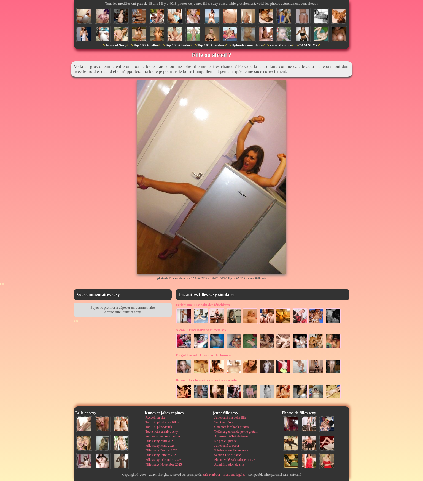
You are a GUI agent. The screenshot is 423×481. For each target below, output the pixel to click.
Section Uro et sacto (227, 455)
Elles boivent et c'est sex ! (202, 330)
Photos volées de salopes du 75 (234, 460)
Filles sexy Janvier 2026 (161, 455)
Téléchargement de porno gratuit (236, 432)
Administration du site (229, 464)
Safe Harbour (211, 475)
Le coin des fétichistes (203, 305)
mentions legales (234, 475)
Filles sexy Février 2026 (161, 450)
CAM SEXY (308, 45)
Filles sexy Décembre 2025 (164, 460)
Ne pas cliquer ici (226, 441)
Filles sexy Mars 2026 (160, 446)
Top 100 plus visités (159, 427)
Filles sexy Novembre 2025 (164, 464)
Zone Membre (280, 45)
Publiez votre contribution (163, 436)
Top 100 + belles (145, 45)
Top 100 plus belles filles (162, 422)
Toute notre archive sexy (162, 432)
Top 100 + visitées (211, 45)
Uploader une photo (247, 45)
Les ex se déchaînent (204, 355)
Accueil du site (155, 417)
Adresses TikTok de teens (231, 436)
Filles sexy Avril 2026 (160, 441)
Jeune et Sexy (115, 45)
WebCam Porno (224, 422)
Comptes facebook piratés (231, 427)
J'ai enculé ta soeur (226, 446)
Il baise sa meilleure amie (231, 450)
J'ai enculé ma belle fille (230, 417)
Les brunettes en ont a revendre (207, 380)
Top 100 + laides (177, 45)
